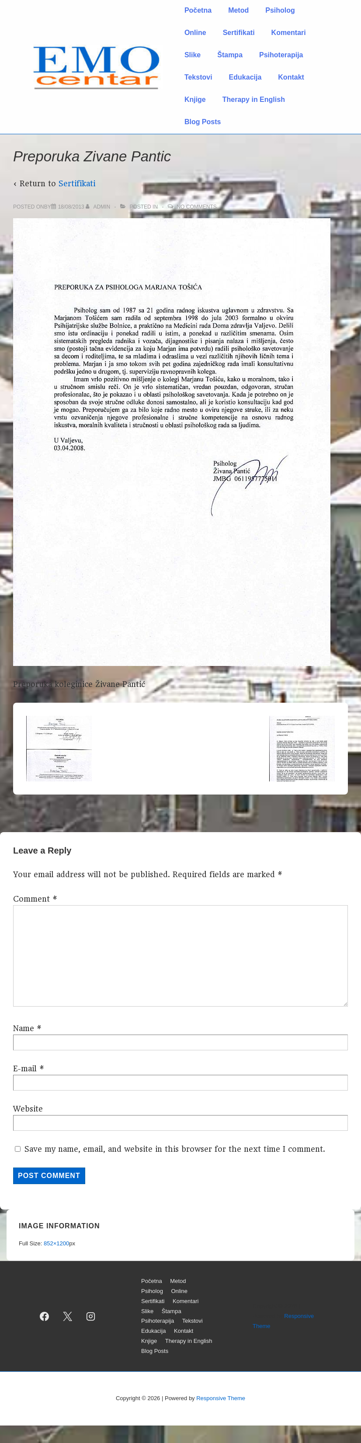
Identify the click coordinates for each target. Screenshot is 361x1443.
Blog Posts (202, 121)
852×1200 (56, 1243)
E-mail (25, 1068)
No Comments (196, 207)
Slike (192, 55)
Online (195, 32)
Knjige (195, 99)
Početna (198, 10)
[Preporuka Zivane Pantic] (71, 207)
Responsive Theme (220, 1398)
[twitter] (67, 1316)
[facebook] (44, 1316)
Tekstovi (198, 77)
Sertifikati (239, 32)
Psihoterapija (281, 55)
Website (28, 1109)
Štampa (230, 55)
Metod (238, 10)
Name (23, 1028)
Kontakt (291, 77)
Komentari (288, 32)
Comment (35, 899)
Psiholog (280, 10)
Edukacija (245, 77)
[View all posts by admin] (98, 207)
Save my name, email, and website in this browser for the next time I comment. (174, 1149)
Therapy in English (253, 99)
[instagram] (91, 1316)
